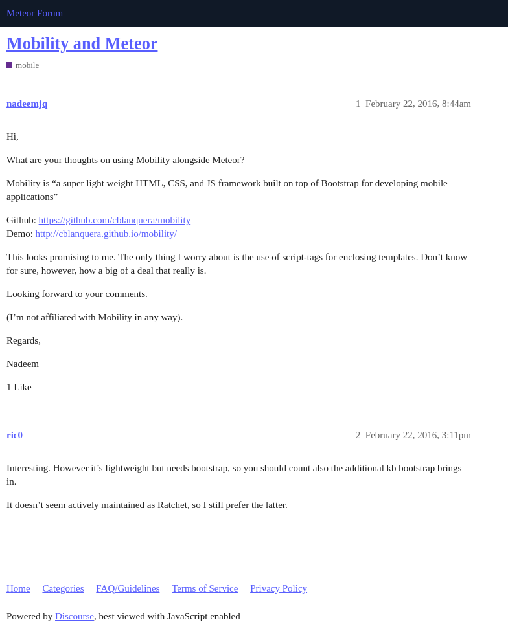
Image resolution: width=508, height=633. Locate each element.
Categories (63, 588)
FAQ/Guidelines (127, 588)
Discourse (74, 616)
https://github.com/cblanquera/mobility (115, 220)
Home (18, 588)
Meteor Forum (34, 13)
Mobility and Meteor (81, 43)
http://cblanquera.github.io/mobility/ (106, 233)
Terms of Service (205, 588)
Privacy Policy (278, 588)
